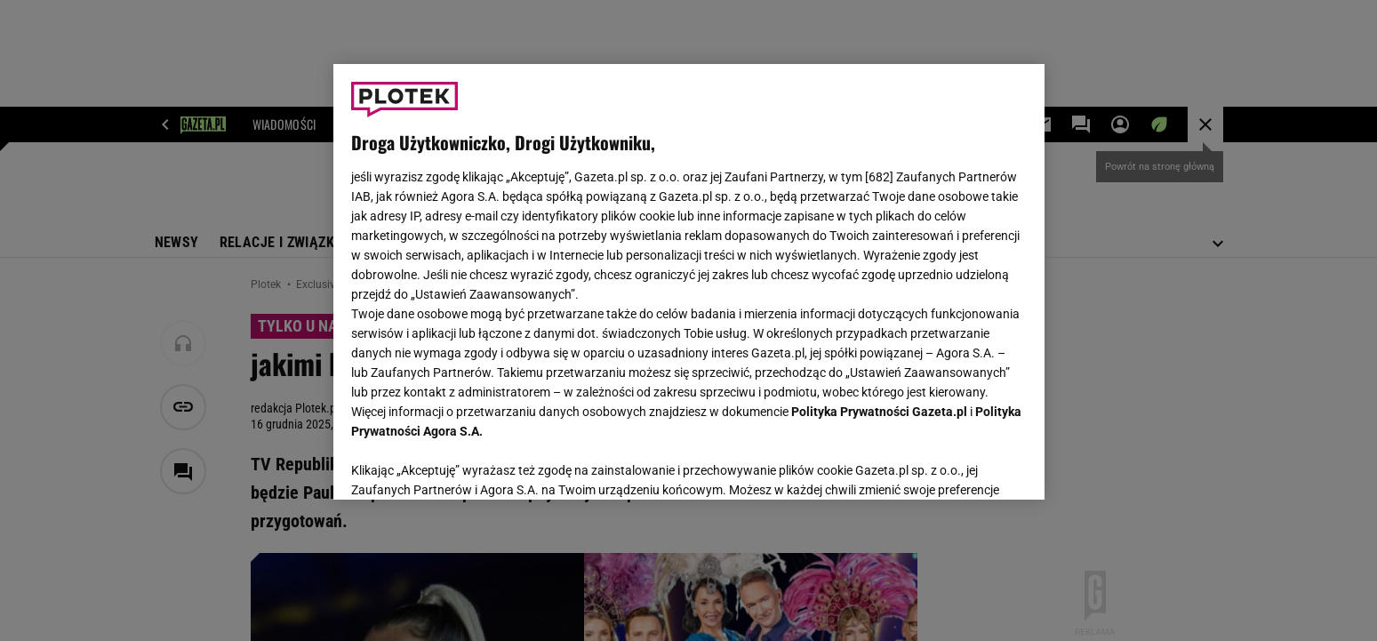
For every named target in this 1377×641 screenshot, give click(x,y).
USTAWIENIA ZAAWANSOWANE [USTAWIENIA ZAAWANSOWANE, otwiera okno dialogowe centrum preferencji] (467, 464)
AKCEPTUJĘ (966, 465)
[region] (689, 282)
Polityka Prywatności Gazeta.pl (879, 412)
